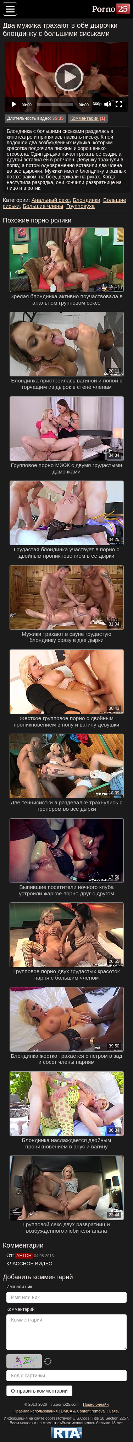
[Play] (66, 77)
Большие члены (43, 206)
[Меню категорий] (10, 9)
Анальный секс (51, 200)
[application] (66, 77)
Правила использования (35, 1411)
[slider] (55, 104)
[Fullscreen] (119, 104)
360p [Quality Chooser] (97, 104)
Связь (114, 1411)
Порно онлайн (96, 1404)
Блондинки (86, 200)
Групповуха (80, 206)
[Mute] (107, 104)
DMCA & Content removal (83, 1411)
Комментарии (84, 118)
